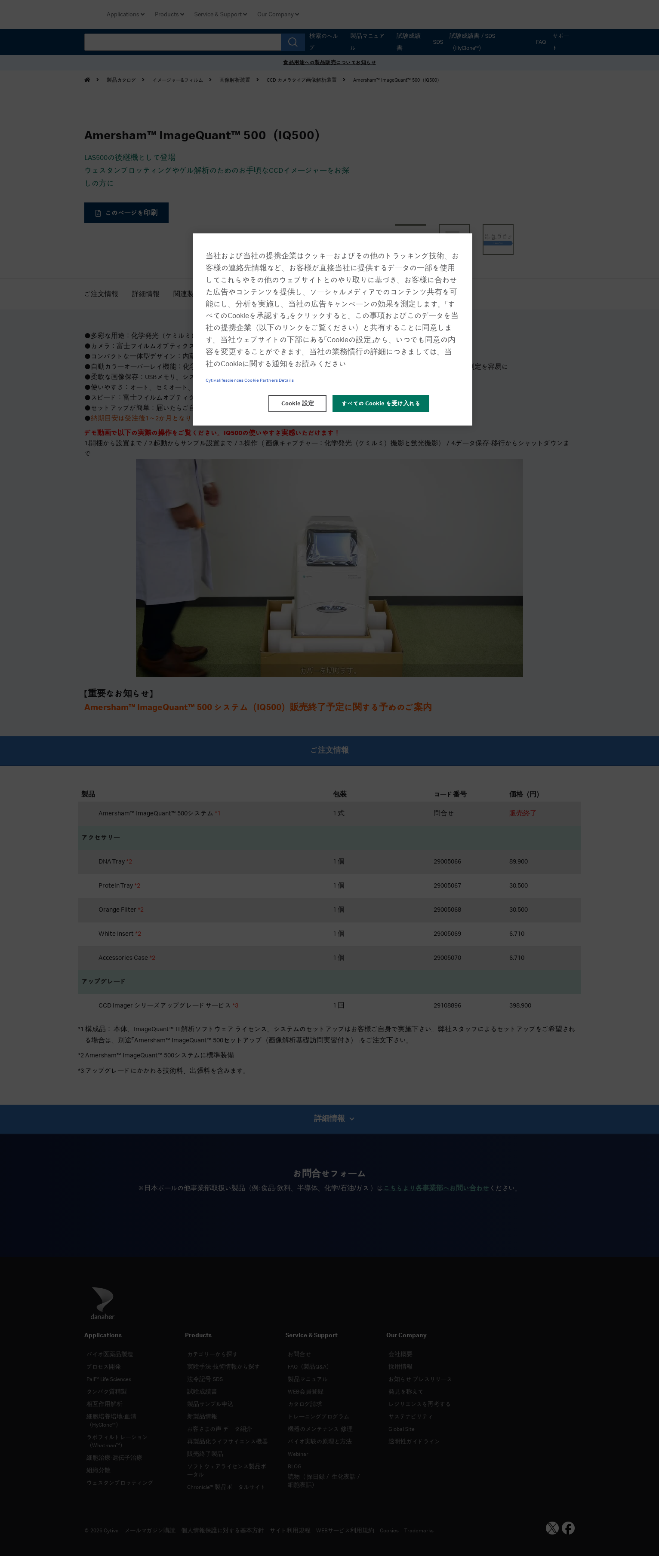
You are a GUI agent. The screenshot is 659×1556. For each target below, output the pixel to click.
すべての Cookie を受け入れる (381, 404)
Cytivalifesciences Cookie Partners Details (250, 380)
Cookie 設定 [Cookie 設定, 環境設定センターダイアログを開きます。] (297, 404)
